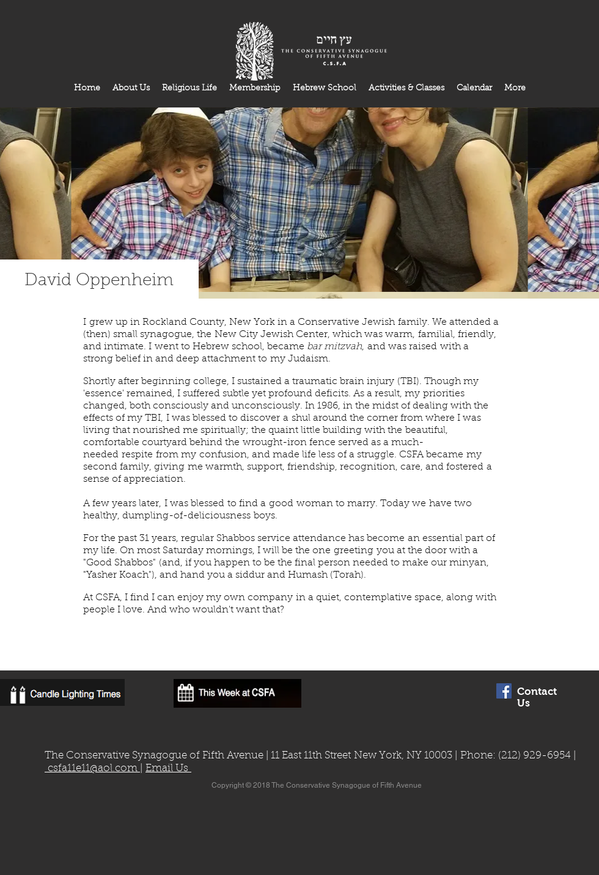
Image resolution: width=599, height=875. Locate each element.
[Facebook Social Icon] (504, 691)
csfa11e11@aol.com (92, 768)
